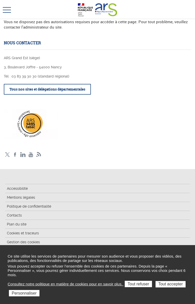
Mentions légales (21, 197)
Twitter (7, 154)
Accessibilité (17, 188)
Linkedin (23, 154)
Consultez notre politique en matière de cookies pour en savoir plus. (65, 284)
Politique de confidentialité (29, 206)
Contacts (14, 215)
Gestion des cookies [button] (23, 242)
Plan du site (16, 224)
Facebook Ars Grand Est (15, 154)
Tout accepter (170, 284)
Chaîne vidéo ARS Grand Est (30, 154)
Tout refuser (138, 284)
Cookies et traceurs (23, 233)
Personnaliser (24, 293)
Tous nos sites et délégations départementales (47, 89)
